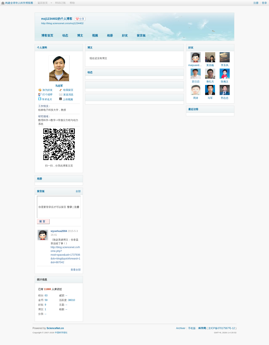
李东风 (224, 65)
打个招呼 (47, 94)
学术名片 (47, 99)
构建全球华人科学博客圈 (19, 2)
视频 (95, 35)
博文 (80, 35)
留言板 (141, 35)
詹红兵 (210, 81)
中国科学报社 (61, 332)
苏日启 (195, 81)
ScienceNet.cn (55, 328)
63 (46, 295)
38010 (71, 300)
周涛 (195, 97)
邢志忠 (224, 97)
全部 (78, 191)
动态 (65, 35)
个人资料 (42, 47)
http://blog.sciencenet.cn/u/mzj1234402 (62, 23)
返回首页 (43, 2)
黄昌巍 (210, 65)
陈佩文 (224, 81)
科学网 (202, 328)
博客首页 (47, 35)
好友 (125, 35)
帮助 (72, 2)
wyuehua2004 (59, 231)
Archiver (180, 328)
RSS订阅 (60, 2)
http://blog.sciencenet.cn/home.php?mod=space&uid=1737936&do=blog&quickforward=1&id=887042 (65, 255)
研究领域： (44, 116)
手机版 (192, 328)
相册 (110, 35)
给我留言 (68, 90)
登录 (264, 2)
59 (46, 300)
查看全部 (76, 269)
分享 (81, 18)
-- (66, 295)
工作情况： (44, 106)
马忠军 (59, 85)
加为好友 (47, 90)
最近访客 (193, 109)
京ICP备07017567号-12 (221, 328)
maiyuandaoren (197, 65)
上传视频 (68, 99)
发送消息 (68, 94)
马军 (210, 97)
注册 (255, 2)
